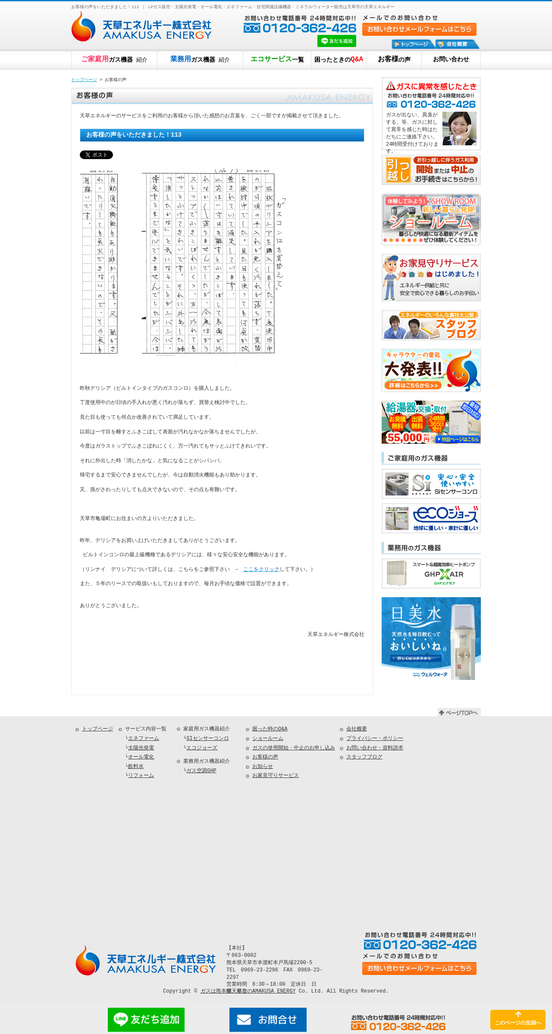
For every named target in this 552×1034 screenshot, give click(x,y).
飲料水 (136, 768)
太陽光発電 (141, 749)
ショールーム (267, 740)
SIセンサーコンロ (207, 740)
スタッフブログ (364, 758)
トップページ (84, 80)
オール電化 (141, 758)
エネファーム (143, 740)
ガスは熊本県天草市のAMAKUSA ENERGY (248, 992)
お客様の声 (265, 758)
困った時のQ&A (270, 730)
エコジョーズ (201, 749)
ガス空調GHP (201, 772)
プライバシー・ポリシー (374, 740)
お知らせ (262, 768)
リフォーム (141, 777)
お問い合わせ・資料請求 (374, 749)
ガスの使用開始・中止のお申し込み (293, 749)
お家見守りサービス (275, 777)
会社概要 (356, 730)
